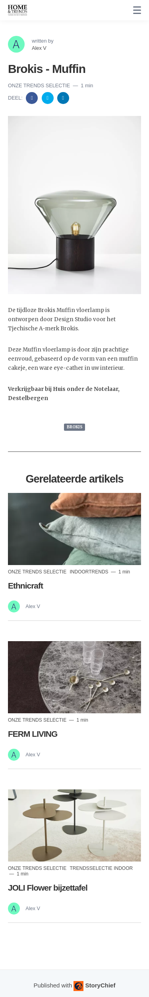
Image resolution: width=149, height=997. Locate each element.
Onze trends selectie (40, 85)
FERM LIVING (32, 733)
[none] (137, 10)
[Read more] (74, 529)
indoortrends (89, 572)
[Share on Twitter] (48, 97)
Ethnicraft (25, 585)
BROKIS (75, 427)
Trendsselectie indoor (101, 868)
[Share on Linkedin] (63, 97)
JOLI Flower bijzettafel (47, 887)
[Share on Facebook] (32, 97)
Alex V (39, 48)
